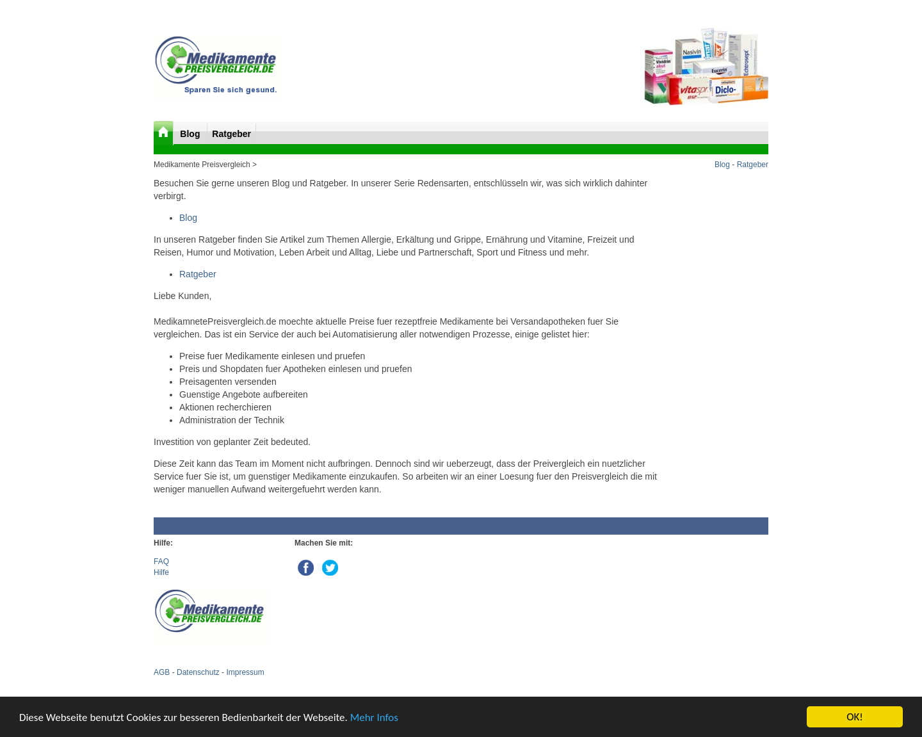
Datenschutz (198, 672)
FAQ (161, 561)
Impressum (245, 672)
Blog (191, 134)
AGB (162, 672)
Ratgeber (231, 134)
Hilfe (161, 572)
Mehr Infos (374, 717)
